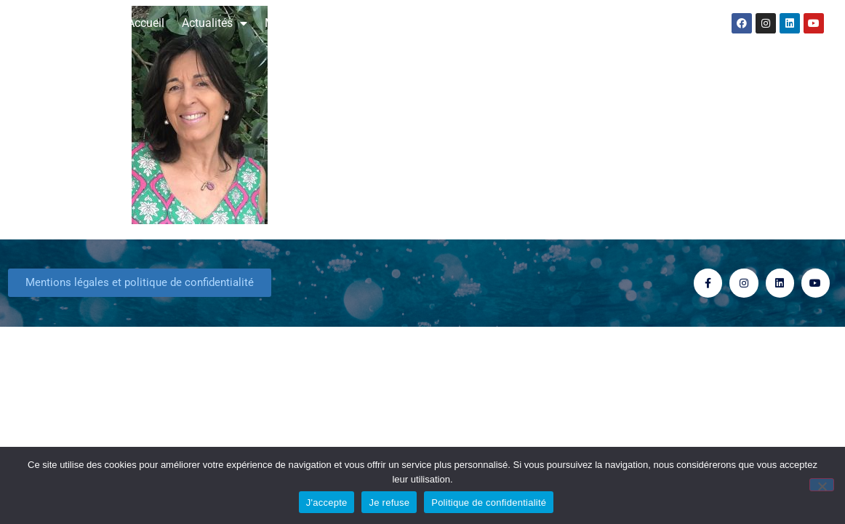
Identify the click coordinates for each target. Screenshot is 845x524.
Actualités (214, 23)
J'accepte (327, 502)
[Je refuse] (821, 484)
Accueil (145, 23)
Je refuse (389, 502)
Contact (656, 23)
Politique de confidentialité (488, 502)
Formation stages (565, 23)
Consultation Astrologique (422, 23)
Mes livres (298, 23)
